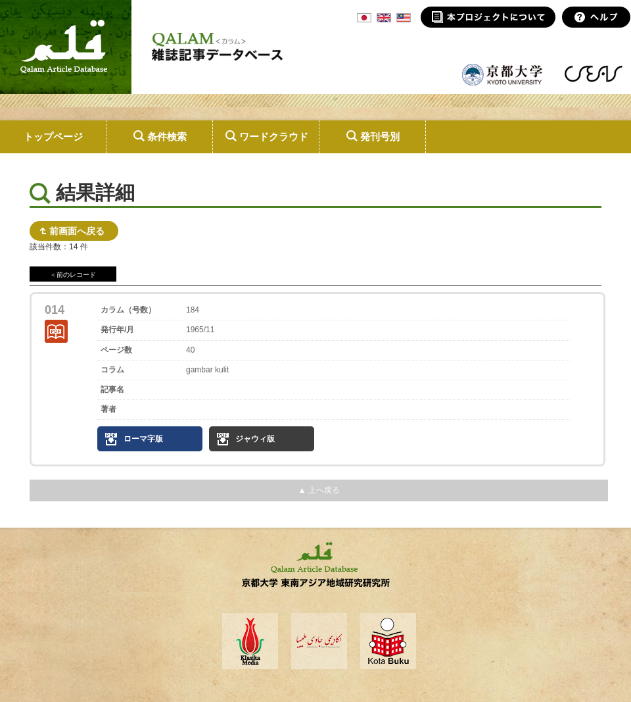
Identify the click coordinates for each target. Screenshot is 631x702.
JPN (364, 17)
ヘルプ (596, 17)
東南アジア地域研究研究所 (593, 74)
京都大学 (503, 74)
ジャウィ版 (255, 438)
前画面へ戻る (77, 231)
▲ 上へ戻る (318, 490)
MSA (403, 17)
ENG (384, 17)
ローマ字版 (143, 438)
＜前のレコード (73, 274)
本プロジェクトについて (488, 17)
